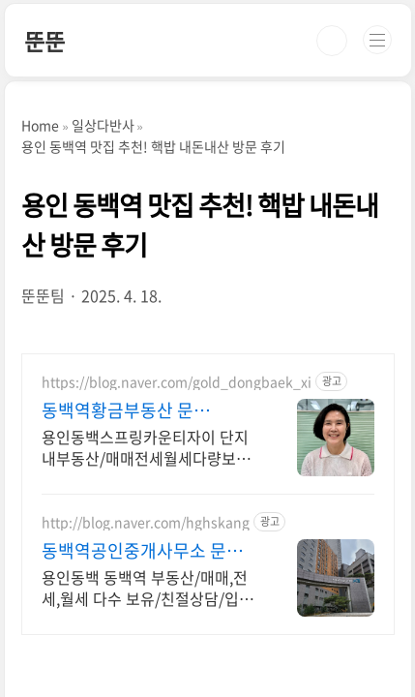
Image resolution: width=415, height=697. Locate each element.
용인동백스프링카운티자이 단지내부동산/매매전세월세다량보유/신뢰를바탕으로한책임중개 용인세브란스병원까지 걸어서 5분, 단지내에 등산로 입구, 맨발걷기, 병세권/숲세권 (149, 447)
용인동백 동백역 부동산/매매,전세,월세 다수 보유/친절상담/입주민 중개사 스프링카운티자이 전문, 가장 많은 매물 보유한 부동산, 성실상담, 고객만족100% (149, 587)
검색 (331, 40)
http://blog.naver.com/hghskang (146, 522)
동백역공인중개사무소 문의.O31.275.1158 (134, 550)
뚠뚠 (44, 40)
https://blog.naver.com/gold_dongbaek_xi (176, 382)
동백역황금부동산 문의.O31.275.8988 (117, 410)
